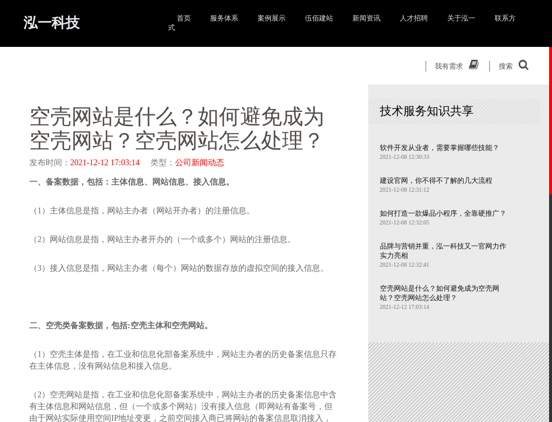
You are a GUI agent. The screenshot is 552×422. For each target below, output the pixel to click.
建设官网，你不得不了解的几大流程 (436, 180)
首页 (184, 18)
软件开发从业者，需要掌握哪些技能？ (439, 148)
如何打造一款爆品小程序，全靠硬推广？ (443, 213)
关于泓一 (461, 18)
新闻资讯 (366, 18)
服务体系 (224, 18)
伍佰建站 (319, 18)
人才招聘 (414, 18)
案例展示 (272, 18)
